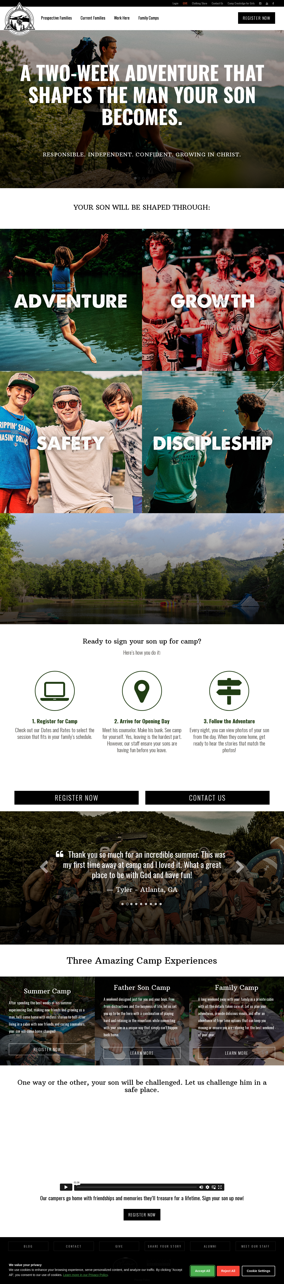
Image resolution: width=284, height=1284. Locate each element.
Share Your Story (164, 1246)
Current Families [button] (93, 18)
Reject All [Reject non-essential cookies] (228, 1271)
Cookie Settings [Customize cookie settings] (258, 1271)
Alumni (210, 1246)
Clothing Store (199, 3)
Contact (74, 1246)
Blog (28, 1246)
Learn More (142, 1053)
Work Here (122, 18)
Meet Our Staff (255, 1246)
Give (185, 3)
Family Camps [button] (148, 18)
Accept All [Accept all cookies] (202, 1271)
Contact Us (217, 3)
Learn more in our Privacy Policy (85, 1275)
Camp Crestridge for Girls (241, 3)
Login (175, 3)
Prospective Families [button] (56, 18)
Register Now (256, 18)
